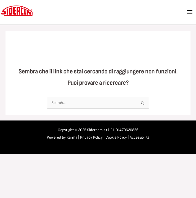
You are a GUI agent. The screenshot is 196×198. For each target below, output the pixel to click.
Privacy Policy (91, 137)
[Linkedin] (164, 12)
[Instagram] (175, 12)
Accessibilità (139, 137)
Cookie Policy (116, 137)
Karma (72, 137)
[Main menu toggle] (189, 12)
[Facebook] (153, 12)
